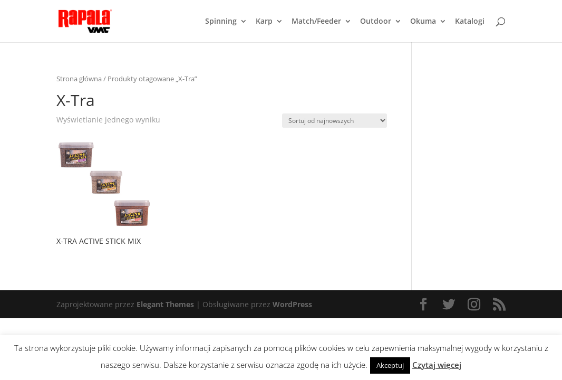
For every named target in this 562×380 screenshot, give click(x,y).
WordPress (292, 304)
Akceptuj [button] (390, 365)
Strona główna (79, 78)
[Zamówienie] (334, 120)
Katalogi (470, 21)
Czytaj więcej (436, 364)
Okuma (423, 21)
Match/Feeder (316, 21)
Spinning (221, 21)
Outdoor (375, 21)
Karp (264, 21)
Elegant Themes (165, 304)
